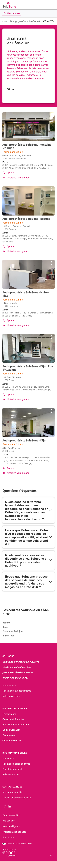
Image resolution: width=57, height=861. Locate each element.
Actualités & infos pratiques (16, 724)
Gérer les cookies (11, 815)
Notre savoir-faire (11, 696)
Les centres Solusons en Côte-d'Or (25, 612)
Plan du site (8, 837)
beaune (6, 622)
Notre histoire (9, 685)
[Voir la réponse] (28, 510)
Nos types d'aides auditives (16, 764)
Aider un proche (10, 774)
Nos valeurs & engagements (16, 691)
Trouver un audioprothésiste (16, 797)
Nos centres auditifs (12, 792)
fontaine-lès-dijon (12, 631)
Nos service (8, 758)
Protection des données (14, 832)
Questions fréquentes (13, 719)
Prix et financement (12, 769)
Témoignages (9, 714)
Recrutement (9, 735)
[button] (51, 5)
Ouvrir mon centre (11, 740)
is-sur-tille (8, 635)
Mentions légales (11, 826)
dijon (5, 627)
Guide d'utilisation (11, 730)
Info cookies (8, 821)
